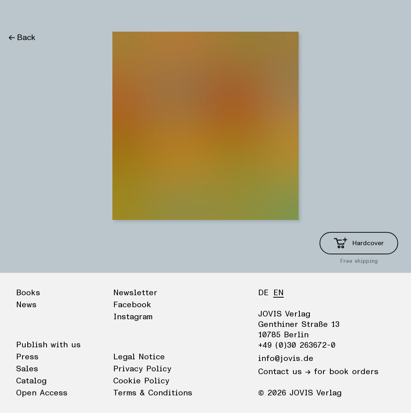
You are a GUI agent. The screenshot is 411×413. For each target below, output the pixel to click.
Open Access (41, 393)
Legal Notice (139, 357)
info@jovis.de (285, 359)
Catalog (31, 381)
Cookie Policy (141, 381)
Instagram (133, 317)
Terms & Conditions (152, 393)
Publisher (84, 14)
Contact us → (284, 372)
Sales (27, 369)
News (49, 14)
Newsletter (135, 293)
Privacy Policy (142, 369)
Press (27, 357)
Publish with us (48, 345)
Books (19, 14)
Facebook (132, 305)
